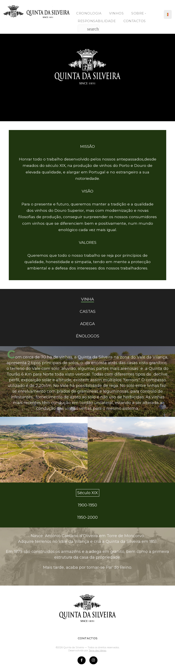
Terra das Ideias (97, 650)
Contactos (134, 21)
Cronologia (88, 13)
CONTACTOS (87, 638)
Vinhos (116, 13)
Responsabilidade (97, 21)
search (93, 29)
